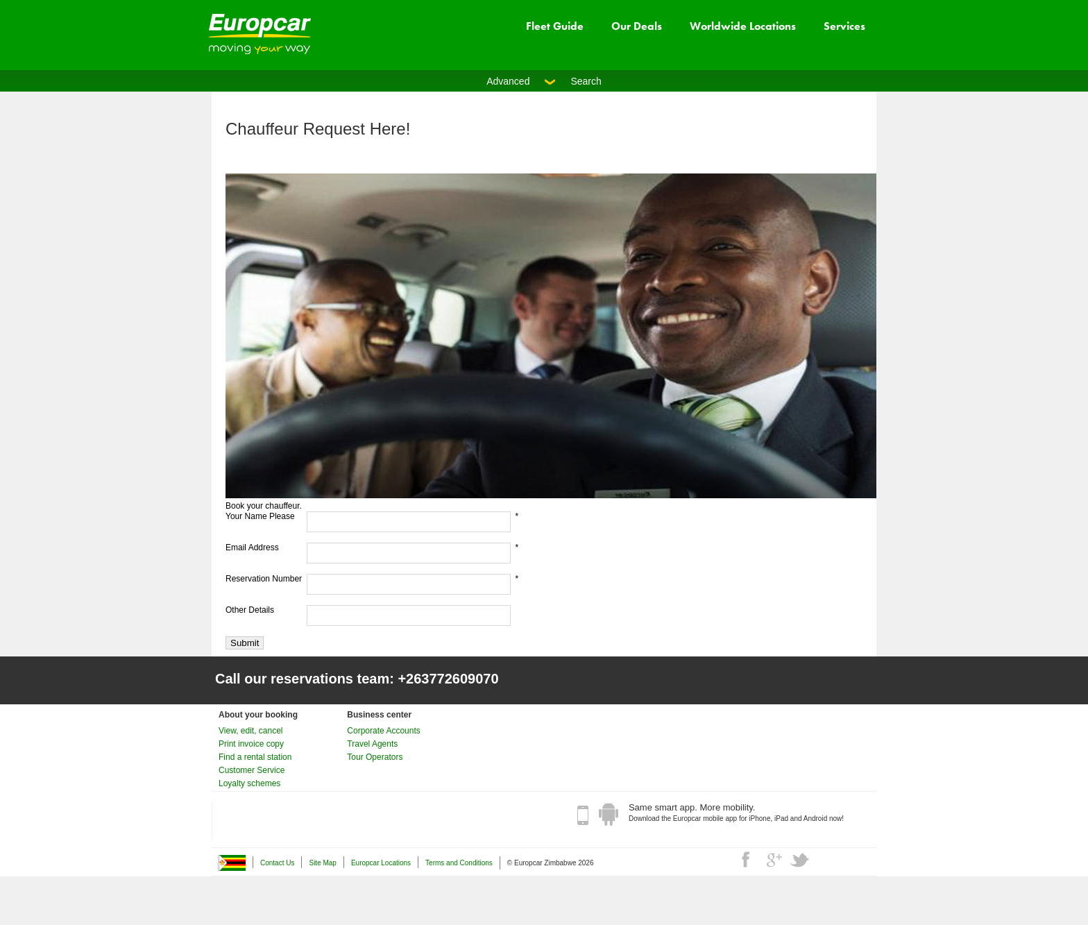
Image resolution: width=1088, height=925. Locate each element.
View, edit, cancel (251, 731)
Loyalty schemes (249, 783)
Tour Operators (374, 757)
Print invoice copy (251, 744)
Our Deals (636, 26)
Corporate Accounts (383, 731)
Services (844, 26)
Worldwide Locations (743, 26)
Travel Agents (372, 744)
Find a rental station (255, 757)
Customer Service (251, 770)
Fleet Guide (555, 26)
